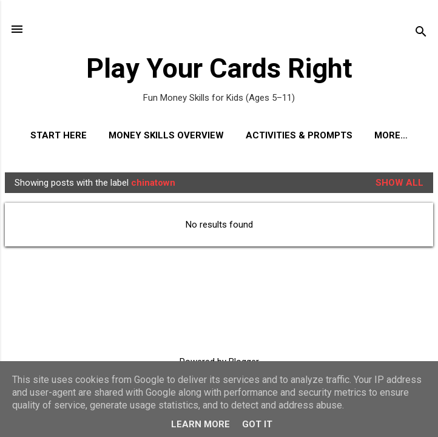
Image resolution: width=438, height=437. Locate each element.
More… (391, 135)
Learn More (200, 424)
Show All (399, 182)
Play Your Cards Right (219, 68)
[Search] (421, 33)
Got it (257, 424)
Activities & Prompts (299, 135)
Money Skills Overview (166, 135)
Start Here (58, 135)
